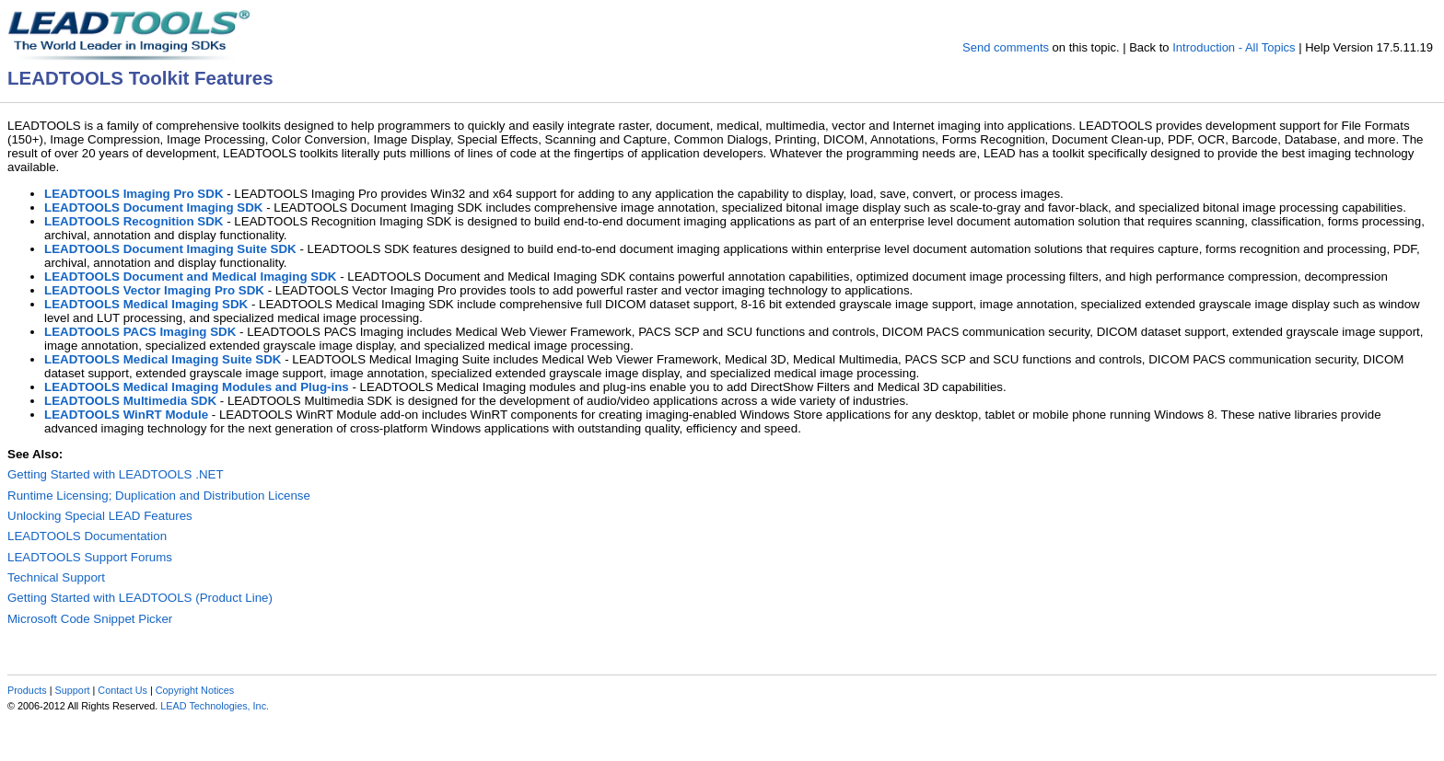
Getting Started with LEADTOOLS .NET (115, 474)
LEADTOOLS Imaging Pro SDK (134, 194)
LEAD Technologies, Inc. (214, 705)
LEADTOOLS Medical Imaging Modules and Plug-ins (196, 387)
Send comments (1005, 47)
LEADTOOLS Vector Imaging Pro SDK (154, 290)
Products (27, 690)
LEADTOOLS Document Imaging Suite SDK (170, 249)
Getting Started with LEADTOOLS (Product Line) (140, 598)
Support (72, 690)
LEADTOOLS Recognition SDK (134, 221)
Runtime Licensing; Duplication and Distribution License (158, 495)
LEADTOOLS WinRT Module (126, 414)
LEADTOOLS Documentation (87, 536)
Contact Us (122, 690)
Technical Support (56, 577)
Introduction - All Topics (1233, 47)
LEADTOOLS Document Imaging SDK (153, 207)
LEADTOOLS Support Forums (89, 557)
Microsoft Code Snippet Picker (89, 619)
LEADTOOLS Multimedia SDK (130, 401)
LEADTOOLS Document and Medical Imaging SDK (190, 276)
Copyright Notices (195, 690)
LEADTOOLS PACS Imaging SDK (140, 332)
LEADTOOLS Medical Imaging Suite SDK (162, 359)
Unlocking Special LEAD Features (99, 516)
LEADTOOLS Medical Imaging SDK (146, 304)
